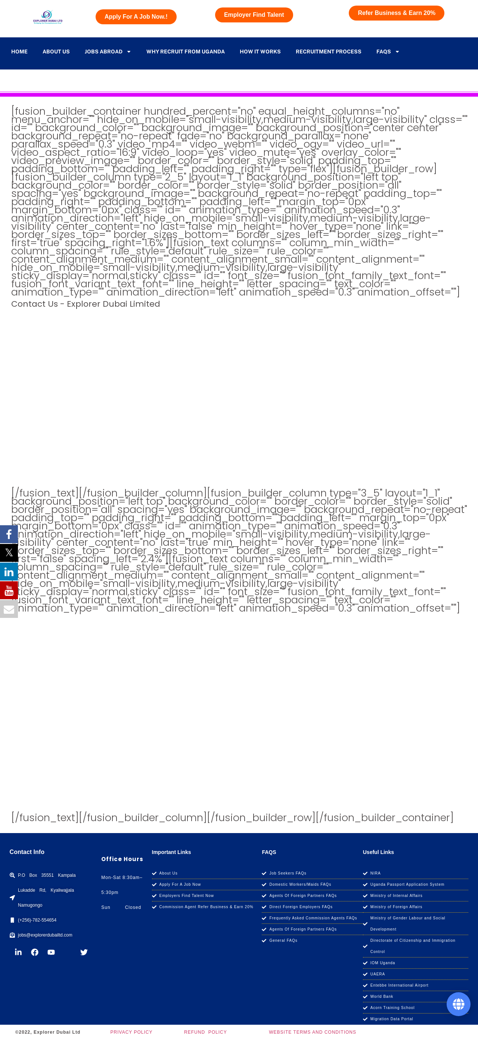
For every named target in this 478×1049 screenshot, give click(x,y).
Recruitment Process (328, 52)
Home (19, 52)
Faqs (388, 51)
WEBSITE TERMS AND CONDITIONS (312, 1032)
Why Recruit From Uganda (185, 52)
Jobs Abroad (108, 51)
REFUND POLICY (205, 1032)
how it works (260, 52)
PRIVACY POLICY (132, 1032)
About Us (56, 52)
